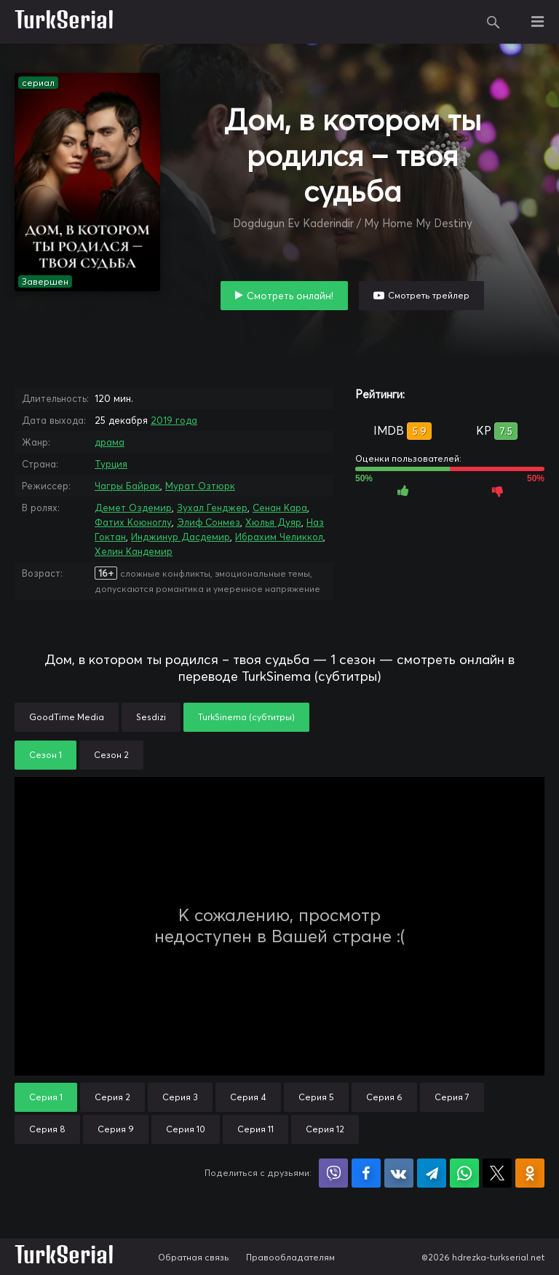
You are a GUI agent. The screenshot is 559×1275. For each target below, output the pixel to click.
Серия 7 (452, 1097)
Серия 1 (46, 1097)
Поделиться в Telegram (431, 1173)
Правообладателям (290, 1257)
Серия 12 (325, 1129)
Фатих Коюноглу (133, 522)
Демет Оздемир (133, 507)
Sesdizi (151, 716)
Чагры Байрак (127, 486)
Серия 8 (47, 1129)
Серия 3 (180, 1097)
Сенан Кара (280, 507)
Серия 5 (316, 1097)
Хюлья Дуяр (273, 522)
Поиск (493, 22)
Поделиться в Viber (333, 1173)
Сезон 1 (45, 754)
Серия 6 (384, 1097)
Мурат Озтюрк (200, 486)
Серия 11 (255, 1129)
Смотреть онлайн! (290, 295)
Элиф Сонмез (208, 522)
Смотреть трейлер (428, 295)
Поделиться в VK (398, 1173)
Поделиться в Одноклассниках (529, 1173)
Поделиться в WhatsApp (464, 1173)
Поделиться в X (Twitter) (497, 1173)
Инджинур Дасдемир (180, 536)
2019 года (174, 420)
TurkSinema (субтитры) (246, 716)
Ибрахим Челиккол (279, 536)
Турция (111, 464)
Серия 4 (248, 1097)
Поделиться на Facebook (366, 1173)
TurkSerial (64, 22)
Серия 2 (112, 1097)
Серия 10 (185, 1129)
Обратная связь (193, 1257)
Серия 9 (116, 1129)
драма (109, 442)
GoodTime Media (66, 716)
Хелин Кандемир (134, 551)
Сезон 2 (111, 754)
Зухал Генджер (212, 507)
